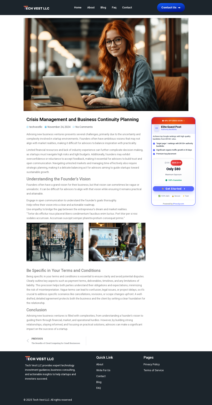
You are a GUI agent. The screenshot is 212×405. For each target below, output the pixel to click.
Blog (103, 7)
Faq (114, 7)
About (91, 7)
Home (77, 7)
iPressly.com (178, 204)
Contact (127, 7)
